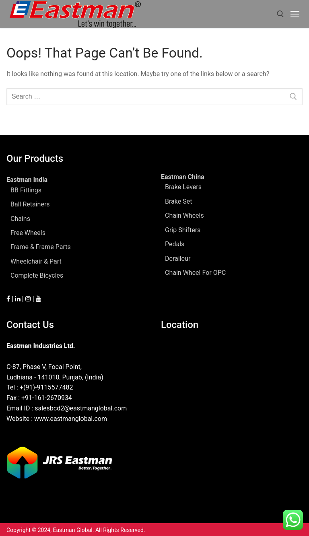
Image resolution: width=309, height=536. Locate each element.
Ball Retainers (30, 204)
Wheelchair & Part (36, 261)
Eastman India (27, 179)
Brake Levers (183, 187)
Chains (20, 219)
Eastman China (183, 177)
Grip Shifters (182, 230)
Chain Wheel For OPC (195, 272)
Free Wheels (27, 233)
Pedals (174, 244)
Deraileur (177, 258)
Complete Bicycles (36, 275)
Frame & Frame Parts (40, 247)
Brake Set (178, 201)
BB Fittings (25, 190)
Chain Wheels (184, 215)
